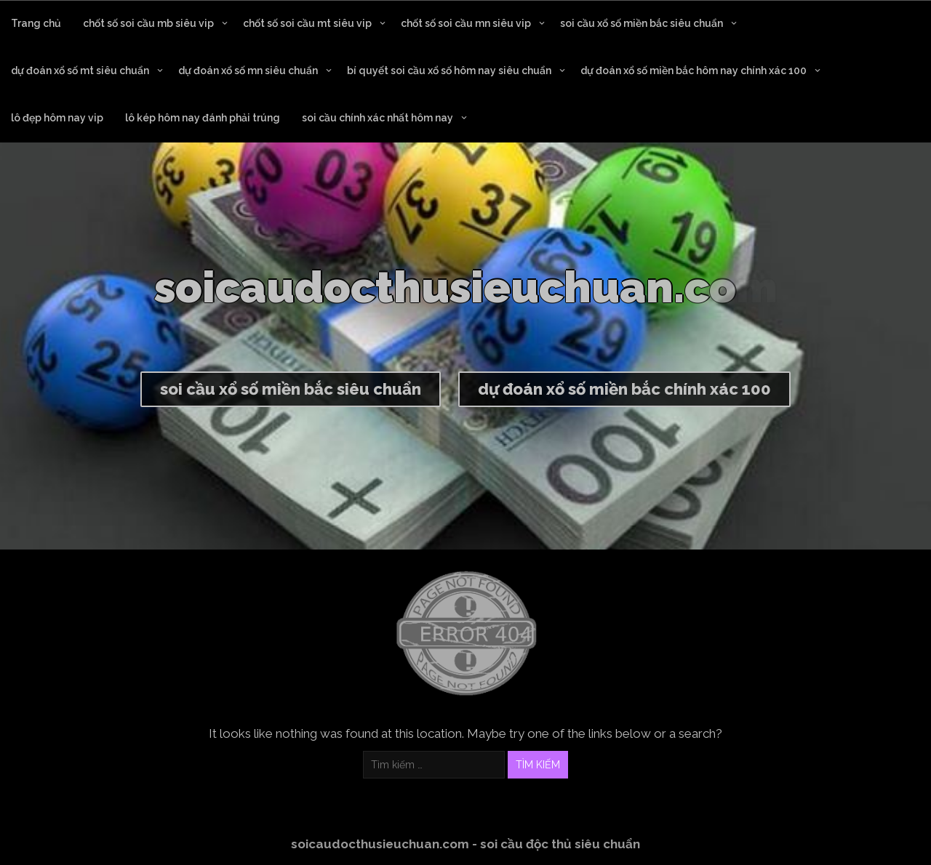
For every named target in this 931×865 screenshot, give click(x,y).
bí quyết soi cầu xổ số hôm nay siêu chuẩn (449, 70)
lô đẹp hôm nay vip (57, 118)
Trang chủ (36, 23)
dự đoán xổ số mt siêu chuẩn (80, 70)
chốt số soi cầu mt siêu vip (307, 23)
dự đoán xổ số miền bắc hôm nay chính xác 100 (693, 70)
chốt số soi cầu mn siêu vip (466, 23)
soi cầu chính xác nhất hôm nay (377, 118)
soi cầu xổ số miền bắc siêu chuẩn (641, 23)
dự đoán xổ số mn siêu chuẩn (248, 70)
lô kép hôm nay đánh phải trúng (202, 118)
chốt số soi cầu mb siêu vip (148, 23)
